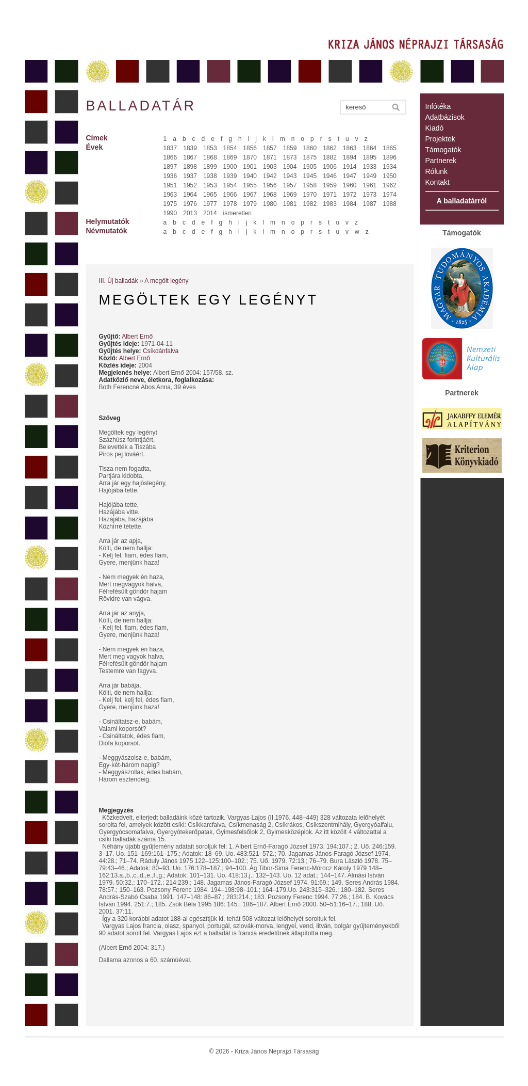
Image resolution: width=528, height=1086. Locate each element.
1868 (210, 157)
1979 (250, 203)
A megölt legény (166, 280)
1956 (270, 185)
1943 (290, 176)
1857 (270, 148)
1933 (370, 166)
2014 (210, 213)
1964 (190, 194)
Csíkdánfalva (160, 351)
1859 (290, 148)
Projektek (440, 139)
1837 (170, 148)
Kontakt (437, 182)
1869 (230, 157)
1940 (250, 176)
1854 (230, 148)
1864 (370, 148)
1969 (290, 194)
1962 (390, 185)
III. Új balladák (118, 280)
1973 (370, 194)
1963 (170, 194)
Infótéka (438, 106)
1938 (210, 176)
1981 (290, 203)
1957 (290, 185)
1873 (290, 157)
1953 (210, 185)
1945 (310, 176)
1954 (230, 185)
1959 (330, 185)
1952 (190, 185)
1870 (250, 157)
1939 (230, 176)
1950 (390, 176)
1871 (270, 157)
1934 (390, 166)
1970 (310, 194)
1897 (170, 166)
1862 (330, 148)
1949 (370, 176)
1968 (270, 194)
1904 (290, 166)
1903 (270, 166)
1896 (390, 157)
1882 (330, 157)
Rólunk (436, 171)
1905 (310, 166)
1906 (330, 166)
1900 (230, 166)
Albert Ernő (137, 336)
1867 (190, 157)
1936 (170, 176)
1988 (390, 203)
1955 (250, 185)
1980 (270, 203)
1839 (190, 148)
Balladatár (141, 106)
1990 (170, 213)
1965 (210, 194)
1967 (250, 194)
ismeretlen (237, 213)
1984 (350, 203)
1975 (170, 203)
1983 (330, 203)
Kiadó (434, 128)
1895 (370, 157)
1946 (330, 176)
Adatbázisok (445, 117)
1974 (390, 194)
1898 (190, 166)
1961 (370, 185)
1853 (210, 148)
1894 (350, 157)
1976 (190, 203)
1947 (350, 176)
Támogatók (443, 150)
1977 (210, 203)
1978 (230, 203)
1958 (310, 185)
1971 (330, 194)
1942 (270, 176)
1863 (350, 148)
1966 (230, 194)
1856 (250, 148)
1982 (310, 203)
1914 (350, 166)
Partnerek (441, 160)
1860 (310, 148)
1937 (190, 176)
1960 (350, 185)
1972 (350, 194)
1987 (370, 203)
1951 (170, 185)
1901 (250, 166)
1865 (390, 148)
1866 (170, 157)
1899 (210, 166)
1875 (310, 157)
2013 (190, 213)
